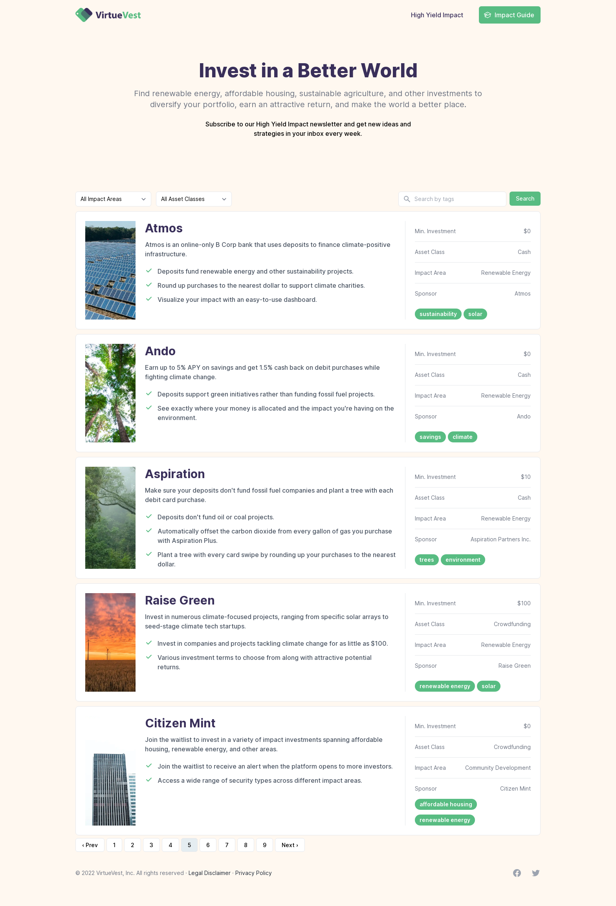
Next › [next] (290, 845)
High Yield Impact (437, 15)
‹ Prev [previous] (90, 845)
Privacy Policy (253, 872)
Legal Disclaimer (210, 872)
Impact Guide (509, 15)
